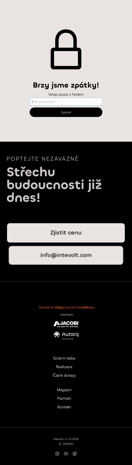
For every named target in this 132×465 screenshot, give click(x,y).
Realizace (64, 366)
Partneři (64, 398)
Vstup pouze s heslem (66, 94)
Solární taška (64, 358)
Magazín (64, 389)
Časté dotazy (64, 375)
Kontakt (64, 406)
